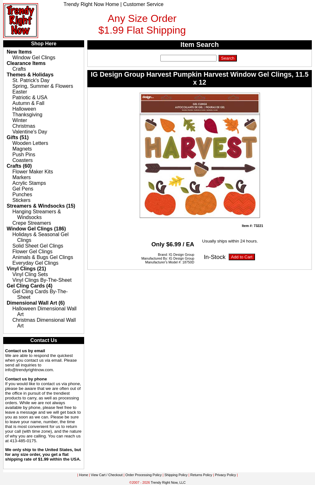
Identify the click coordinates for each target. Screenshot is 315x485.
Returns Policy (201, 475)
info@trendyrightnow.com (29, 369)
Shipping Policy (176, 475)
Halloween (24, 109)
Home (83, 475)
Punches (22, 194)
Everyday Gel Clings (35, 263)
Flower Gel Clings (32, 251)
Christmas (23, 126)
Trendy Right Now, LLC (168, 482)
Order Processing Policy (143, 475)
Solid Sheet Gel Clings (37, 246)
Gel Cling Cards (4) (29, 285)
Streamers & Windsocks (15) (41, 206)
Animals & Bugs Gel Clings (42, 257)
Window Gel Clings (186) (36, 228)
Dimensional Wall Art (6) (36, 303)
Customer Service (143, 4)
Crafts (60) (19, 166)
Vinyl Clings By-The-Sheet (41, 280)
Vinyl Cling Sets (30, 274)
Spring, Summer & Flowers (42, 86)
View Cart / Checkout (107, 475)
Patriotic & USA (29, 97)
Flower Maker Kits (32, 171)
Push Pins (23, 154)
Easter (19, 91)
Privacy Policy (225, 475)
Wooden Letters (30, 143)
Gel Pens (22, 188)
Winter (19, 120)
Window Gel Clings (33, 57)
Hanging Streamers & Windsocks (36, 214)
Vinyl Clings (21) (26, 268)
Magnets (22, 149)
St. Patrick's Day (31, 80)
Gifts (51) (18, 137)
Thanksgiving (27, 114)
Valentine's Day (29, 131)
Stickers (21, 200)
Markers (21, 177)
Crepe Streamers (31, 223)
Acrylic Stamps (29, 183)
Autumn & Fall (28, 103)
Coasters (22, 160)
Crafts (19, 69)
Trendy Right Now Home (91, 4)
